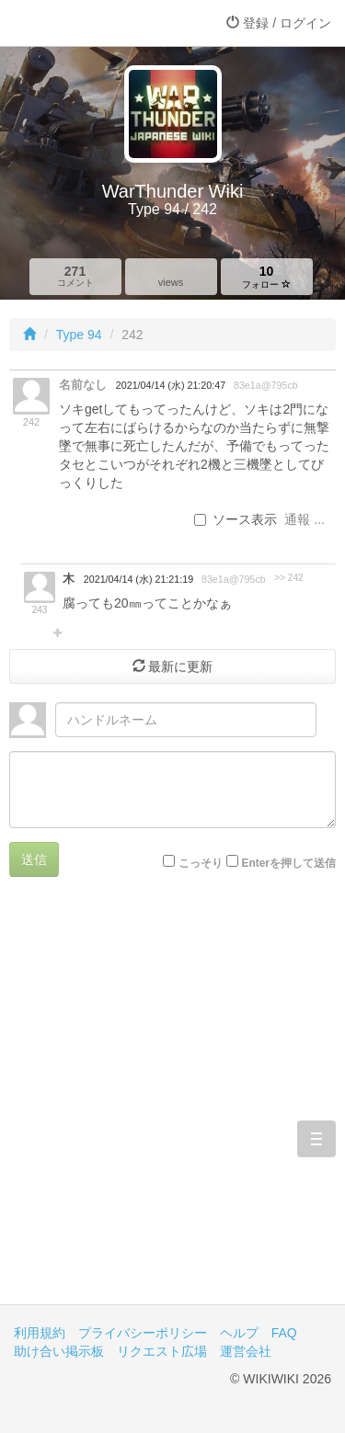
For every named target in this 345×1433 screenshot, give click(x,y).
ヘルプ (239, 1332)
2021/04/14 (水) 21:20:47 (170, 385)
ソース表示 (235, 519)
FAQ (284, 1332)
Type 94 (79, 334)
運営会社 (245, 1351)
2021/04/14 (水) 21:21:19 (138, 579)
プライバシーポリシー (142, 1332)
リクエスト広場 (162, 1351)
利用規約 (39, 1332)
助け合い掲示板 (59, 1351)
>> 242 (288, 578)
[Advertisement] (172, 1104)
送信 (34, 859)
